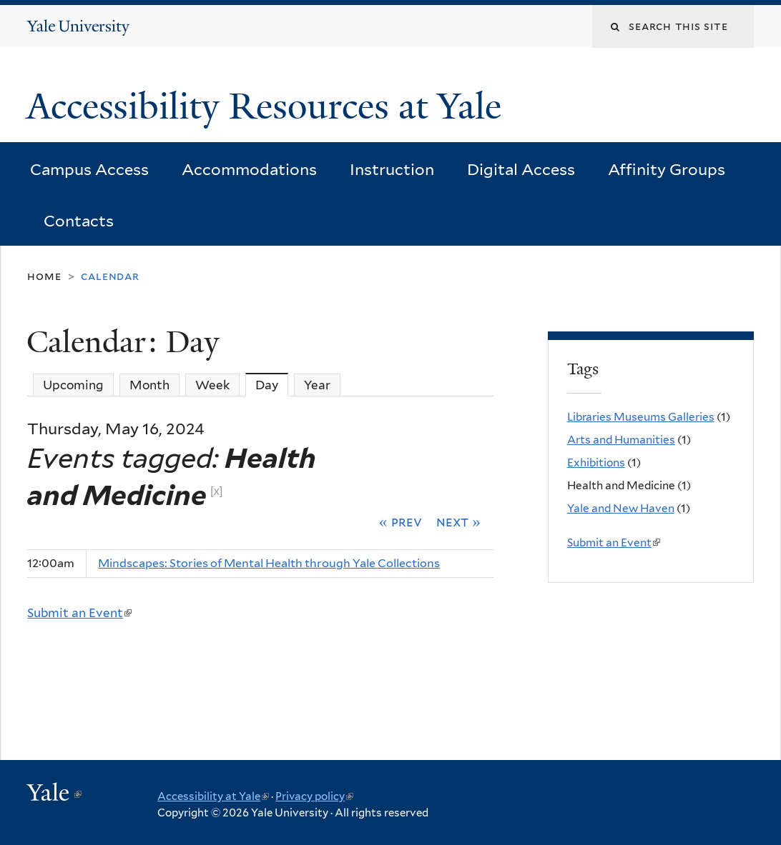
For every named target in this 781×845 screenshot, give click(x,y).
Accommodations (249, 169)
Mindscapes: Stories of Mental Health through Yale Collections (269, 563)
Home (44, 276)
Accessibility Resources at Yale (268, 106)
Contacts (79, 220)
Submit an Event (79, 613)
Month (149, 385)
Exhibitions (596, 462)
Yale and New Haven (620, 508)
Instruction (392, 169)
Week (212, 385)
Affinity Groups (666, 169)
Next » (458, 521)
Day (271, 384)
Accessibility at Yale (213, 796)
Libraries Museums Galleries (640, 417)
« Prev (400, 521)
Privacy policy (314, 796)
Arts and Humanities (621, 439)
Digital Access (521, 169)
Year (317, 385)
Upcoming (73, 385)
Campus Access (89, 169)
